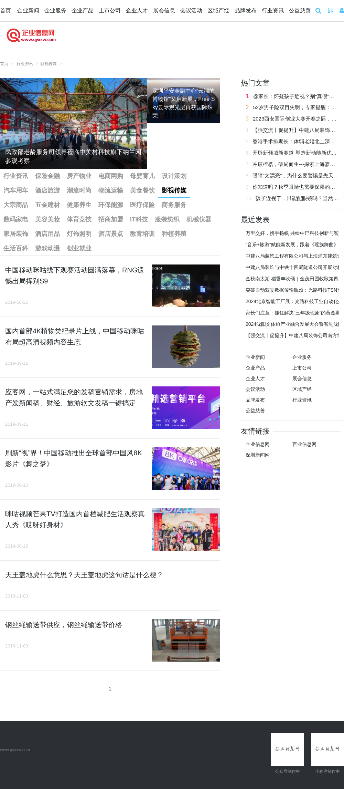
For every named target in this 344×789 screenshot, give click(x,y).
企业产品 (83, 10)
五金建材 (47, 204)
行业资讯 (273, 10)
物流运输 (110, 190)
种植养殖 (174, 233)
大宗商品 (15, 204)
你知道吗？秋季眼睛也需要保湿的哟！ (296, 187)
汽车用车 (15, 190)
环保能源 (110, 204)
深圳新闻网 (258, 455)
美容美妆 (47, 219)
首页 (5, 10)
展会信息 (164, 10)
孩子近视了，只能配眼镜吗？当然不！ (299, 198)
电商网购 (110, 176)
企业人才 (137, 10)
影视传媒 (48, 63)
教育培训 (142, 233)
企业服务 (55, 10)
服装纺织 (167, 219)
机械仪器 (198, 219)
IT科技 (139, 219)
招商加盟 (110, 219)
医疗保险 (142, 204)
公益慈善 (300, 10)
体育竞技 (79, 219)
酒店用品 (47, 233)
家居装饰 (15, 233)
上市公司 (110, 10)
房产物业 (79, 176)
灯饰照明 (79, 233)
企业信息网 (258, 444)
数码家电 (15, 219)
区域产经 (218, 10)
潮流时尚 (79, 190)
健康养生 (79, 204)
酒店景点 (110, 233)
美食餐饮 (142, 190)
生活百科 (15, 248)
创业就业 (79, 248)
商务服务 (174, 204)
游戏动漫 (47, 248)
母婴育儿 (142, 176)
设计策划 (174, 176)
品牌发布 (246, 10)
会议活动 (191, 10)
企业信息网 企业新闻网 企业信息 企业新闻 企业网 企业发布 (31, 39)
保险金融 (47, 176)
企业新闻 (28, 10)
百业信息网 (304, 444)
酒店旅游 (47, 190)
